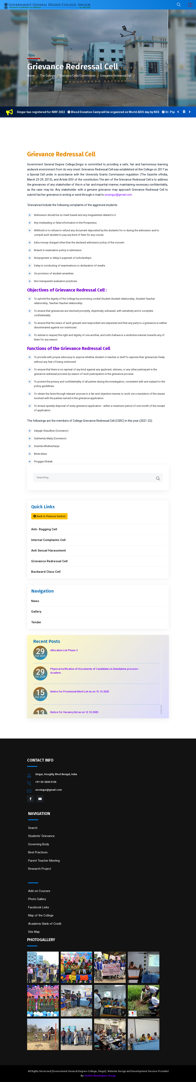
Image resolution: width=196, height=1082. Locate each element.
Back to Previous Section (49, 516)
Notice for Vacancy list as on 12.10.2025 (74, 712)
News (35, 601)
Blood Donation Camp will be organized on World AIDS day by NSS (117, 112)
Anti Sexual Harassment (48, 550)
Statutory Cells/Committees (78, 75)
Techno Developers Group (99, 1075)
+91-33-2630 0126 (45, 781)
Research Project (39, 869)
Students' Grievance (41, 836)
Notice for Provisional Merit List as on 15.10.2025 (79, 691)
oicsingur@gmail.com (118, 194)
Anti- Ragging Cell (44, 529)
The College (47, 75)
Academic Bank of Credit (44, 924)
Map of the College (40, 915)
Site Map (34, 932)
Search (32, 828)
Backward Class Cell (46, 572)
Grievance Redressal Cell (115, 75)
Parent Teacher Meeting (44, 860)
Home (31, 75)
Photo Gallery (37, 899)
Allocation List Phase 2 (64, 650)
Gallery (36, 611)
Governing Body (38, 844)
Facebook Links (38, 907)
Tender (36, 622)
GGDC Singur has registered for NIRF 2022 (38, 112)
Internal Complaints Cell (48, 540)
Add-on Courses (39, 891)
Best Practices (38, 852)
